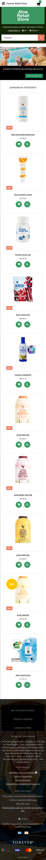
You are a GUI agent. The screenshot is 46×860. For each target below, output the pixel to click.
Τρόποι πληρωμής (23, 780)
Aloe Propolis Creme (23, 194)
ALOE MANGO (23, 615)
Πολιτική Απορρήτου (23, 776)
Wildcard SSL (40, 851)
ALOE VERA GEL (23, 555)
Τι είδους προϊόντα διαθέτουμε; (23, 800)
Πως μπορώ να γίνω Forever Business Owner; (23, 796)
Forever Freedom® (23, 375)
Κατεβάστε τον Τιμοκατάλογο (23, 772)
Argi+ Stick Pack (23, 314)
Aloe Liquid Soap (23, 675)
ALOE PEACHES (23, 435)
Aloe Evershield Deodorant (23, 134)
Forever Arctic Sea (23, 254)
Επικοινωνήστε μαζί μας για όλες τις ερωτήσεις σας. (23, 809)
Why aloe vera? (23, 803)
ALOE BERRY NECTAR (23, 495)
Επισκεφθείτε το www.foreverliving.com (23, 784)
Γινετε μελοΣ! (34, 76)
